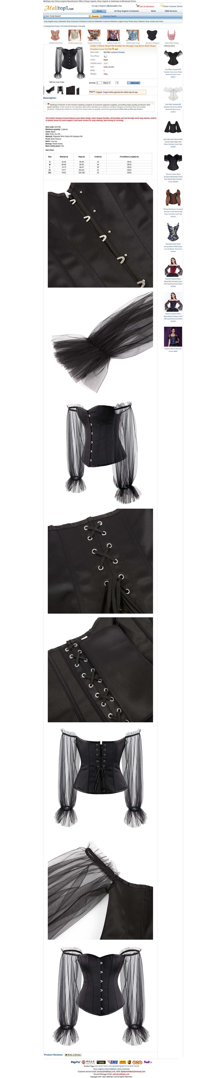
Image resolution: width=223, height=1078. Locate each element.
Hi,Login (95, 6)
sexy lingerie (49, 21)
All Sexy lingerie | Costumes (126, 11)
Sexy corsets (150, 21)
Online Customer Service (171, 6)
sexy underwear (60, 21)
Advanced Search (109, 16)
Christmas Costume (86, 21)
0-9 (138, 1066)
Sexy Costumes (73, 21)
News (154, 11)
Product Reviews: (54, 1055)
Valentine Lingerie (117, 21)
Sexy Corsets (61, 26)
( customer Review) (117, 52)
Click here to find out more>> (131, 109)
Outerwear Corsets (76, 26)
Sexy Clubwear (139, 21)
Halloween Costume (102, 21)
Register (103, 6)
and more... (160, 21)
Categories (49, 26)
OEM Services (171, 11)
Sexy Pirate (128, 21)
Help (120, 6)
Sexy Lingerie (98, 1069)
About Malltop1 (110, 1069)
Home (99, 11)
